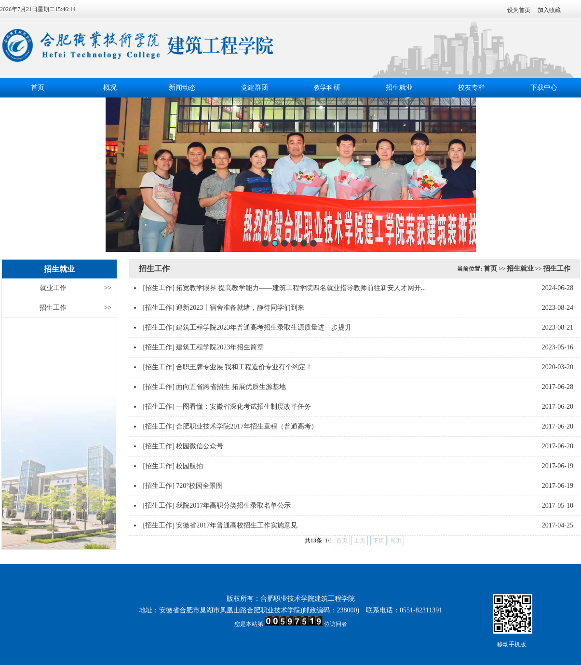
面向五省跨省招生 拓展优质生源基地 (231, 386)
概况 (110, 87)
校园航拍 (189, 466)
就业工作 (76, 288)
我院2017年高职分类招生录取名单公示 (233, 505)
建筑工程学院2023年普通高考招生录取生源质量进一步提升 (263, 327)
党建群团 (254, 87)
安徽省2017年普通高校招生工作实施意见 (236, 525)
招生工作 (76, 308)
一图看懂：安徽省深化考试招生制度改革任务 (243, 406)
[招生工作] (159, 287)
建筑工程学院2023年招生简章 (220, 347)
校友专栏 (471, 87)
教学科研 (326, 87)
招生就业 (399, 87)
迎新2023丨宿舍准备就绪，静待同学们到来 (240, 307)
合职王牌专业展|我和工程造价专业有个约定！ (244, 367)
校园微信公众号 (199, 446)
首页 (37, 87)
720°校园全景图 (199, 485)
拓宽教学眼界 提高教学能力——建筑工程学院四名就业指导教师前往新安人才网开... (301, 287)
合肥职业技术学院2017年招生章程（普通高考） (247, 426)
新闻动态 (182, 87)
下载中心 (543, 87)
